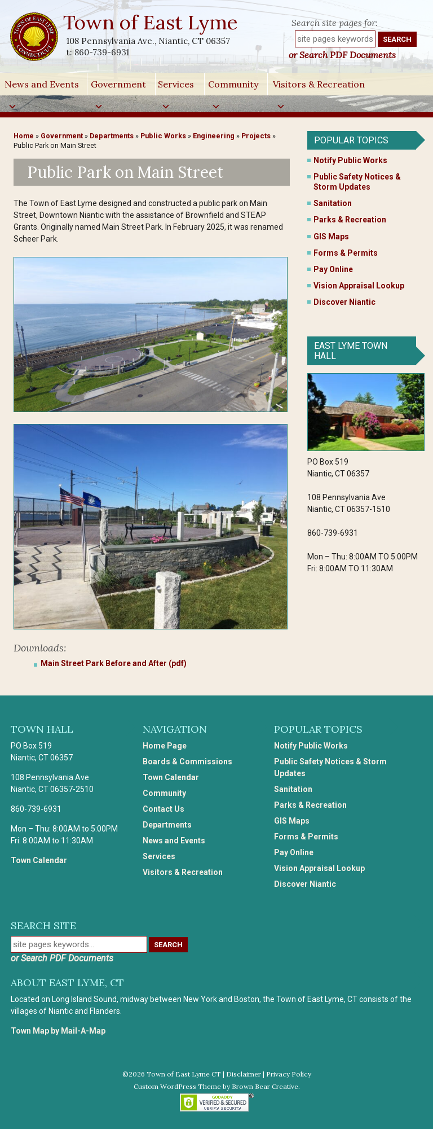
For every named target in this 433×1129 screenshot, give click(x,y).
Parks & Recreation (349, 219)
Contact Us (163, 808)
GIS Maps (331, 236)
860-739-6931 (101, 52)
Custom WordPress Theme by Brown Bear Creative (216, 1086)
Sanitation (332, 203)
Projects (256, 136)
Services (176, 86)
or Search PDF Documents (342, 54)
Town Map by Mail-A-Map (58, 1030)
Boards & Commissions (187, 761)
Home (24, 136)
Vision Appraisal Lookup (358, 285)
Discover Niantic (344, 302)
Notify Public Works (350, 160)
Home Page (165, 745)
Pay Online (333, 269)
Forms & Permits (345, 252)
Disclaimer (243, 1074)
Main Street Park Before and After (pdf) (114, 663)
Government (118, 86)
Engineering (214, 136)
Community (233, 86)
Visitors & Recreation (319, 86)
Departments (112, 136)
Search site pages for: (334, 22)
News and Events (42, 86)
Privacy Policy (288, 1074)
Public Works (163, 136)
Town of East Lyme (151, 22)
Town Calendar (39, 860)
